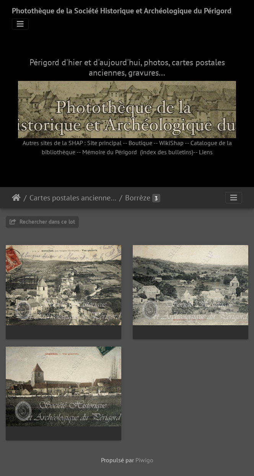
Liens (206, 152)
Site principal (104, 143)
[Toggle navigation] (20, 24)
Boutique (140, 143)
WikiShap (171, 143)
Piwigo (144, 460)
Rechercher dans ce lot (42, 221)
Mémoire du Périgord (109, 152)
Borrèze (137, 198)
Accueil (16, 197)
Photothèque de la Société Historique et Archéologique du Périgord (121, 11)
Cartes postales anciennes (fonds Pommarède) (72, 198)
